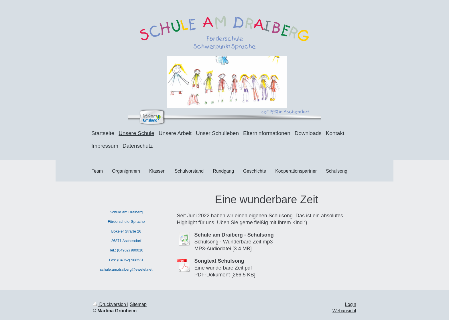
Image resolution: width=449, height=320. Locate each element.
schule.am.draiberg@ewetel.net (126, 269)
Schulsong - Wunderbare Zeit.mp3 (233, 242)
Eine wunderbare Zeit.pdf (223, 268)
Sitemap (138, 304)
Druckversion (110, 304)
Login (350, 304)
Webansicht (344, 310)
